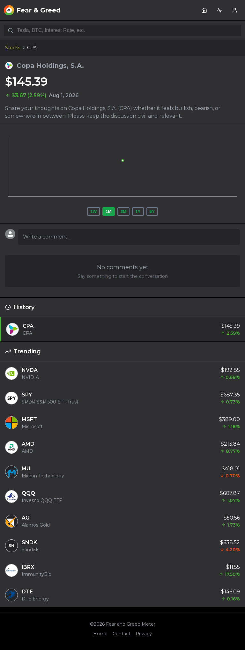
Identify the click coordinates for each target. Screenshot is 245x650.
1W (93, 211)
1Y (137, 211)
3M (124, 211)
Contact (121, 634)
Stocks (12, 48)
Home (100, 634)
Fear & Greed (32, 10)
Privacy (144, 634)
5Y (152, 211)
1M (109, 211)
